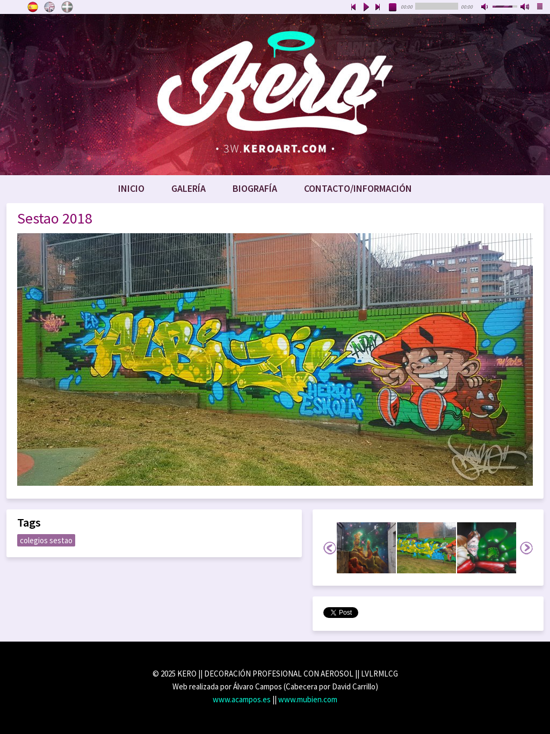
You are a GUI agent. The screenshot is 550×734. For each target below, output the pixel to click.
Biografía (255, 188)
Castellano (33, 7)
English (50, 7)
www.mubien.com (307, 699)
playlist (540, 7)
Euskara (67, 7)
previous (353, 7)
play (366, 7)
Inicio (131, 188)
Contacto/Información (358, 188)
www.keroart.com (275, 94)
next (378, 7)
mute (485, 7)
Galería (188, 188)
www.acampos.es (242, 699)
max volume (525, 7)
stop (393, 7)
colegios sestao (46, 540)
